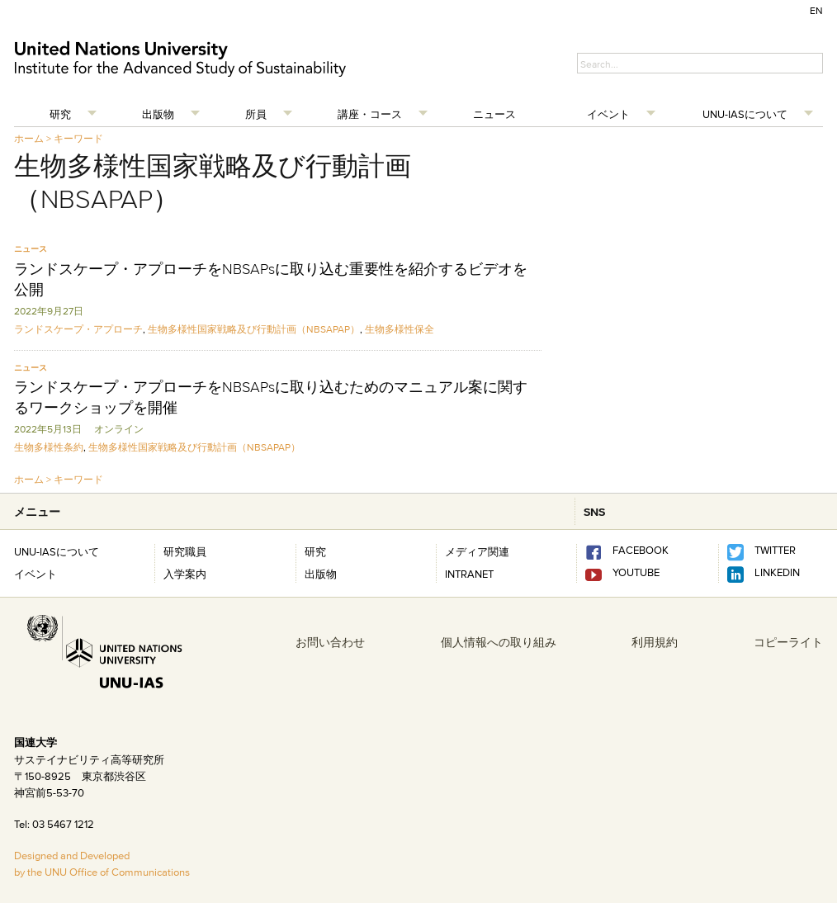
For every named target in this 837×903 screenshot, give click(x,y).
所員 (256, 113)
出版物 (158, 113)
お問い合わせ (330, 642)
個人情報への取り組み (498, 642)
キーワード (78, 138)
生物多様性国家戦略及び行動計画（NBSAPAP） (254, 329)
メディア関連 (477, 551)
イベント (608, 113)
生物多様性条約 (48, 447)
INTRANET (469, 573)
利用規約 (654, 642)
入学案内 (184, 573)
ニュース (494, 113)
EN (816, 10)
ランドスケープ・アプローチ (78, 329)
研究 (60, 113)
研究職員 (184, 551)
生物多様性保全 (399, 329)
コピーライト (788, 642)
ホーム (29, 138)
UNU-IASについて (744, 113)
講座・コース (370, 113)
